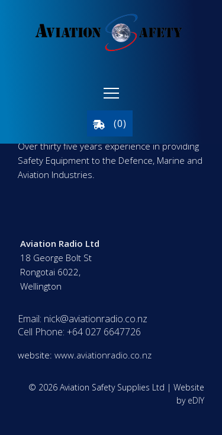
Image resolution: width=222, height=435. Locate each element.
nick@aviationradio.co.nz (95, 318)
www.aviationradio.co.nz (103, 355)
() (110, 123)
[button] (111, 93)
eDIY (196, 400)
